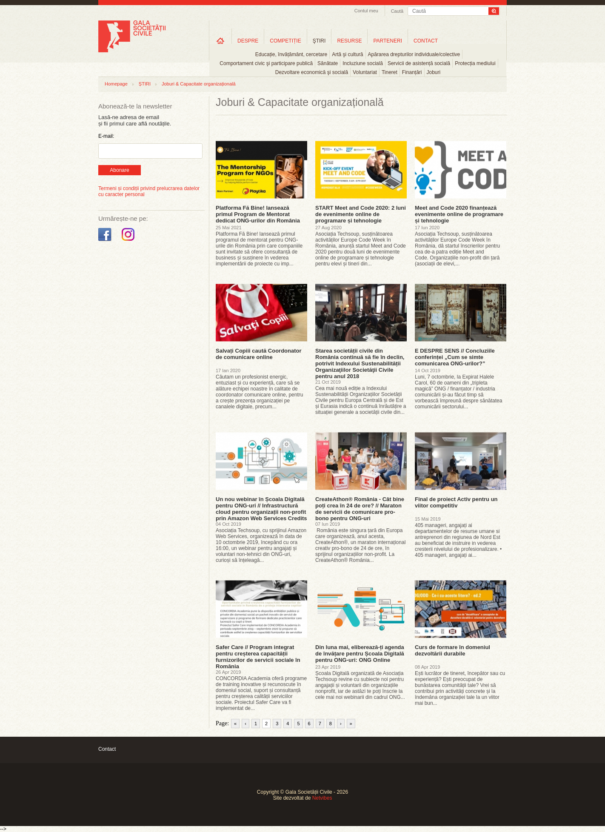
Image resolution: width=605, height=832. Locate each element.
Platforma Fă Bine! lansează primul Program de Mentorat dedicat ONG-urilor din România (258, 214)
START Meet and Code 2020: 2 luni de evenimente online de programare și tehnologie (360, 214)
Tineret (389, 72)
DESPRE (247, 41)
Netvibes (322, 798)
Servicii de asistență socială (419, 63)
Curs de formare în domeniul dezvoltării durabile (452, 650)
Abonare (119, 170)
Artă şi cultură (347, 54)
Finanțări (412, 72)
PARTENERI (387, 41)
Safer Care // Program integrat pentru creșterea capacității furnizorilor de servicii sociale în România (258, 657)
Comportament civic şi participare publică (266, 63)
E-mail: (106, 136)
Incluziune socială (362, 63)
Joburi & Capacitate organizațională (199, 83)
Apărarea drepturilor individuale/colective (414, 54)
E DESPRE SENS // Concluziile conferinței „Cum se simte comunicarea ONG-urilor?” (455, 357)
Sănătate (327, 63)
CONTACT (426, 41)
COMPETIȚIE (285, 41)
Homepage (116, 83)
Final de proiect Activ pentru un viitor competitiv (456, 502)
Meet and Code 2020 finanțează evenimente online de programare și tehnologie (459, 214)
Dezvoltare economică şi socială (311, 72)
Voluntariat (365, 72)
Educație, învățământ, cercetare (291, 54)
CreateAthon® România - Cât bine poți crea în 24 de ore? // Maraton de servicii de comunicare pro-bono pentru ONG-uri (359, 508)
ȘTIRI (145, 83)
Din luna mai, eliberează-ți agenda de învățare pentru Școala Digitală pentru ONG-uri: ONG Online (359, 653)
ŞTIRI (319, 41)
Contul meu (366, 10)
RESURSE (349, 41)
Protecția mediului (475, 63)
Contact (107, 749)
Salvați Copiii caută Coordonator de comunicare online (259, 354)
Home (220, 40)
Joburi (434, 72)
